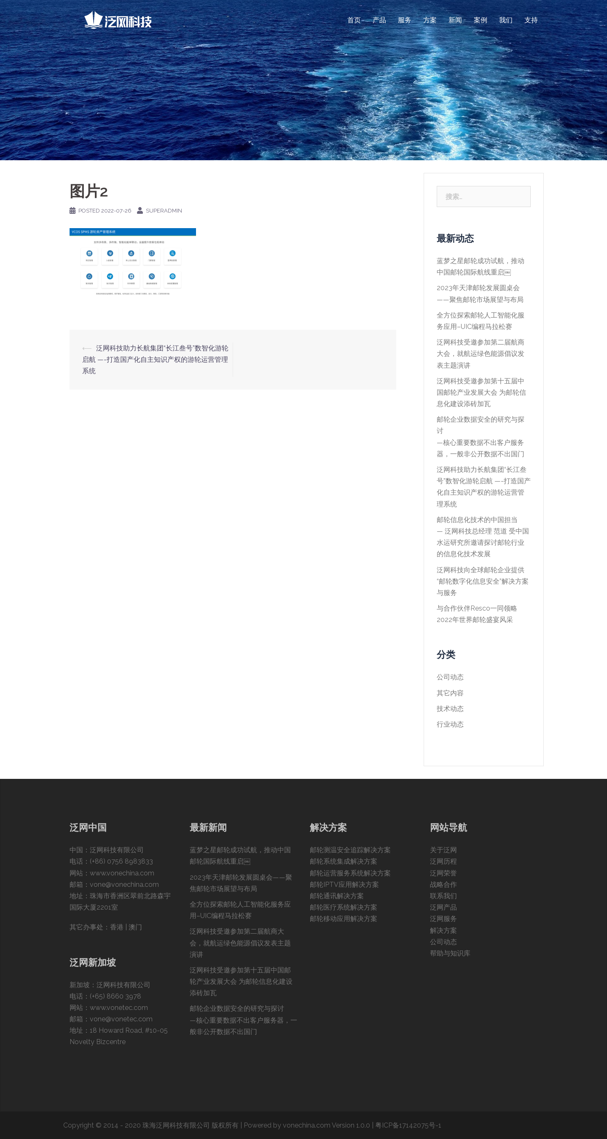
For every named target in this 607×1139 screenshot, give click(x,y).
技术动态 (450, 709)
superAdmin (164, 210)
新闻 (455, 20)
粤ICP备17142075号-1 (408, 1125)
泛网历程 (443, 861)
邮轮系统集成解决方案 (343, 861)
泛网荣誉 (443, 873)
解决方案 (443, 930)
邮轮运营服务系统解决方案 (350, 873)
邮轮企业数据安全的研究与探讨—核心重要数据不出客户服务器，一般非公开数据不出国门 (243, 1019)
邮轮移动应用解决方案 (343, 919)
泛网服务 (443, 919)
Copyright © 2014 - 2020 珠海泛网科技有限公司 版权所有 (151, 1125)
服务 (404, 20)
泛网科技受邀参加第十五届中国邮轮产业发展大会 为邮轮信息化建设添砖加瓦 (481, 392)
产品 (379, 20)
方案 (430, 20)
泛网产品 (443, 907)
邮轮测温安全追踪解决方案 (350, 850)
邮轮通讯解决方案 (337, 896)
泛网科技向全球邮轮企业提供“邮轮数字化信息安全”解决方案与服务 (483, 581)
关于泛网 (443, 850)
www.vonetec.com (119, 1008)
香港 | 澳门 (126, 927)
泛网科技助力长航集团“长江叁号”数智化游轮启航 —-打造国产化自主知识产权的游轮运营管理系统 (155, 359)
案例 (480, 20)
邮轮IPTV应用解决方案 (344, 885)
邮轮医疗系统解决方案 (343, 907)
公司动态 (450, 677)
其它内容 (450, 693)
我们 (506, 20)
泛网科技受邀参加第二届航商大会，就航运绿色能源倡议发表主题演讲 (480, 353)
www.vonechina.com (122, 873)
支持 (531, 20)
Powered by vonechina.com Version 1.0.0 (307, 1125)
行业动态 (450, 724)
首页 (354, 20)
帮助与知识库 (450, 953)
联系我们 (443, 896)
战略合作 (443, 885)
